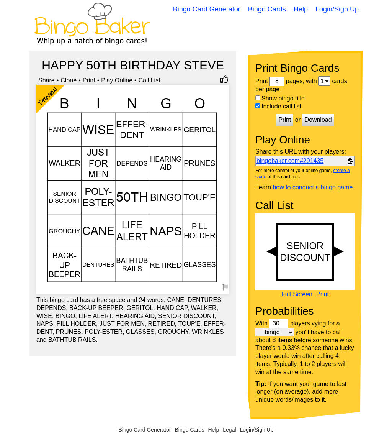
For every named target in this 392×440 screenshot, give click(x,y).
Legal (229, 429)
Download (318, 120)
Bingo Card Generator (206, 9)
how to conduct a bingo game (313, 187)
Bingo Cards (267, 9)
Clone (68, 80)
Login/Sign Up (337, 9)
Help (301, 9)
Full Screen (296, 294)
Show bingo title (280, 98)
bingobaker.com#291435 (289, 161)
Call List (149, 80)
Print (89, 80)
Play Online (116, 80)
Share (46, 80)
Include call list (278, 106)
